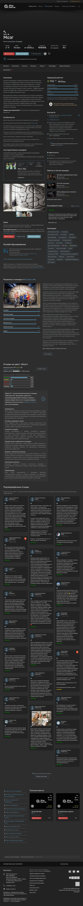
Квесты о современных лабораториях (11, 800)
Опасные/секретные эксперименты (69, 254)
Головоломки (51, 259)
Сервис (48, 90)
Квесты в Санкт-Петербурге (12, 791)
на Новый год (68, 242)
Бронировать (9, 53)
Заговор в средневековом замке (67, 175)
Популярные (64, 234)
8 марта (64, 245)
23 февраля (73, 245)
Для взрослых (72, 237)
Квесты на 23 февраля (11, 805)
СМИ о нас (32, 885)
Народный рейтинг (52, 97)
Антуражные (65, 231)
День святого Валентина (54, 245)
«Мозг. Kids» (34, 123)
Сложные (71, 234)
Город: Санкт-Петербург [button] (69, 6)
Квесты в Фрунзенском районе (13, 840)
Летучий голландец (63, 183)
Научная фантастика (53, 234)
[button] (43, 185)
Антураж (5, 310)
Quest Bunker (37, 812)
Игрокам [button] (57, 6)
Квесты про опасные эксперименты (15, 809)
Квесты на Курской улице (12, 826)
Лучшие (70, 248)
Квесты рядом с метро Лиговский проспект (14, 816)
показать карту (54, 117)
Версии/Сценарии (65, 66)
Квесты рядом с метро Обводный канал (14, 822)
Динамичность (7, 322)
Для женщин (59, 242)
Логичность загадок (8, 318)
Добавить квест (34, 890)
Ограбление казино (65, 812)
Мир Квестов (28, 279)
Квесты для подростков (11, 812)
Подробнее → (21, 177)
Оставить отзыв (21, 236)
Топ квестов (51, 248)
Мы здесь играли (36, 53)
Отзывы (43, 66)
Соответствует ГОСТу (53, 254)
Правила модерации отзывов (37, 873)
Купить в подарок (22, 53)
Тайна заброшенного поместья (66, 192)
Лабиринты (61, 256)
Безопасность (50, 93)
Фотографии (52, 66)
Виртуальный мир (52, 256)
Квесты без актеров (61, 248)
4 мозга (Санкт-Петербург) (14, 41)
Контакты (24, 66)
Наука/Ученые (70, 256)
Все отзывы (75, 206)
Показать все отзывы (41, 776)
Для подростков (62, 237)
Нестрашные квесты (53, 251)
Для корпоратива (52, 237)
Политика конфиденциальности (38, 878)
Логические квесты (65, 251)
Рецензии (33, 66)
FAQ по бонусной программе (37, 883)
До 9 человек (51, 262)
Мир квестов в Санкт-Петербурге (12, 864)
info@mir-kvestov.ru (10, 233)
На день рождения (66, 240)
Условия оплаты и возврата (37, 880)
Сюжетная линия (8, 326)
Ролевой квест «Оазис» (11, 830)
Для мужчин (51, 242)
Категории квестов (34, 887)
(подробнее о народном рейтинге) (11, 369)
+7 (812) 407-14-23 (75, 1)
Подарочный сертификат (54, 240)
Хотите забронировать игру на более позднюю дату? (17, 259)
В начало (64, 864)
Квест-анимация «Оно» (11, 837)
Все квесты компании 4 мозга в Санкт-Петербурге (13, 795)
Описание (6, 66)
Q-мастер (6, 386)
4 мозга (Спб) (61, 177)
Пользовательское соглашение (37, 876)
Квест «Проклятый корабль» (13, 833)
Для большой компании (53, 231)
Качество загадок (51, 84)
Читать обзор (47, 354)
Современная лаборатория (71, 259)
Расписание (15, 66)
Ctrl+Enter (47, 871)
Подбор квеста (33, 6)
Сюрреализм (60, 259)
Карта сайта (33, 892)
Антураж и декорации (52, 87)
